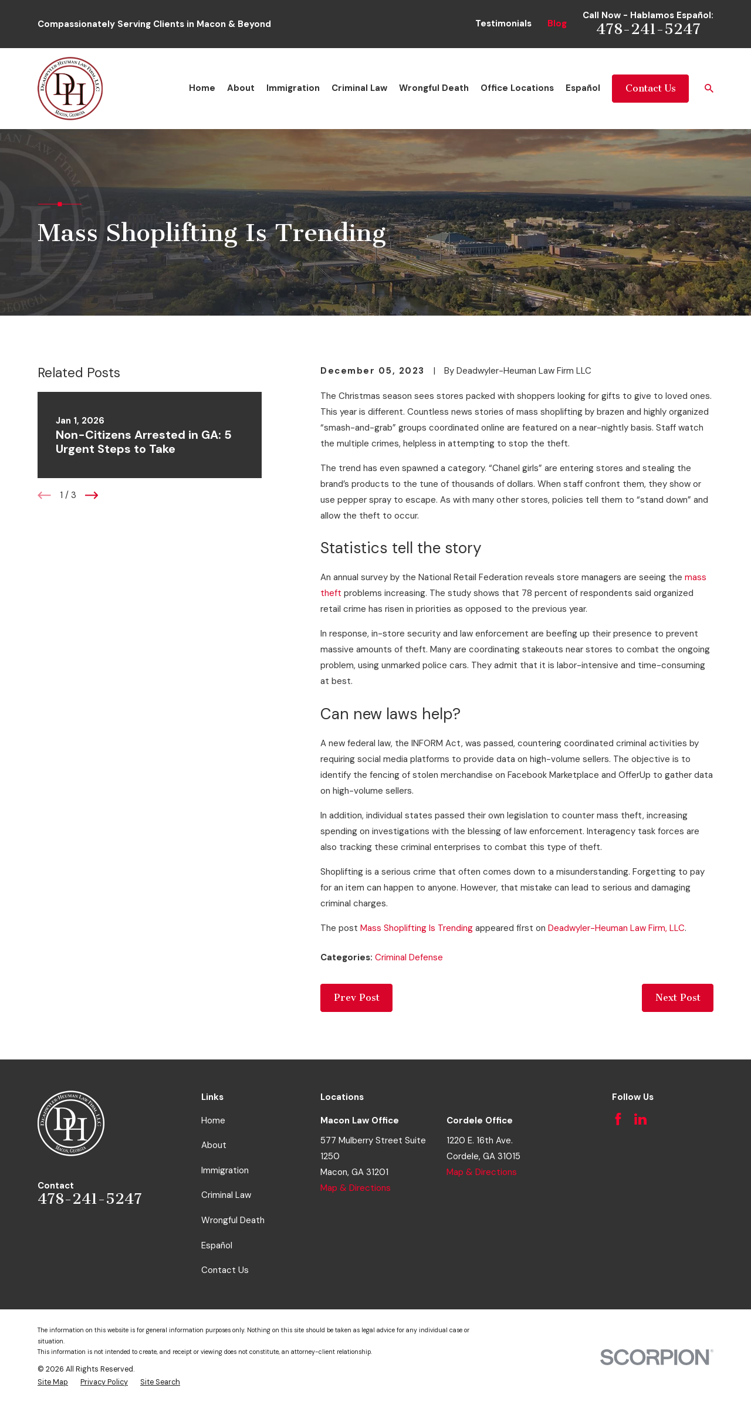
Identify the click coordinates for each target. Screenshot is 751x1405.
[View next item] (92, 495)
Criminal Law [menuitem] (359, 88)
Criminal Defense (409, 957)
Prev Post (357, 997)
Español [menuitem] (583, 88)
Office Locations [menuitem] (517, 88)
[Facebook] (618, 1119)
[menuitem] (53, 1382)
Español (216, 1245)
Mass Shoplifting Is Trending (416, 928)
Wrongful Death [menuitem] (434, 88)
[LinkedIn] (640, 1119)
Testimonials (503, 23)
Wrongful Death (233, 1220)
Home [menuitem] (202, 88)
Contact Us (650, 88)
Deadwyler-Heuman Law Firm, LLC (616, 928)
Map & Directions (355, 1188)
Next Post (678, 997)
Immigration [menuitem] (293, 88)
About (213, 1145)
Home (213, 1120)
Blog (557, 23)
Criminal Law (226, 1195)
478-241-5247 (648, 29)
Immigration (225, 1170)
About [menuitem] (241, 88)
